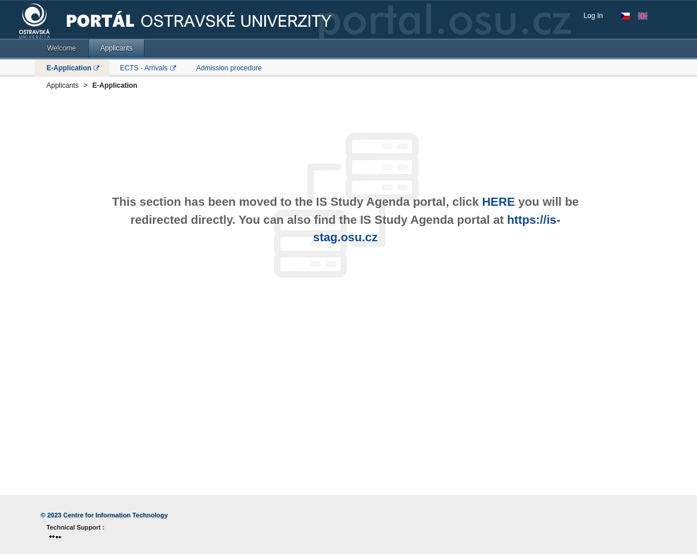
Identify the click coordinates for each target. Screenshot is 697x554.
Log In (593, 16)
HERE (498, 201)
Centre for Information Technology (115, 515)
